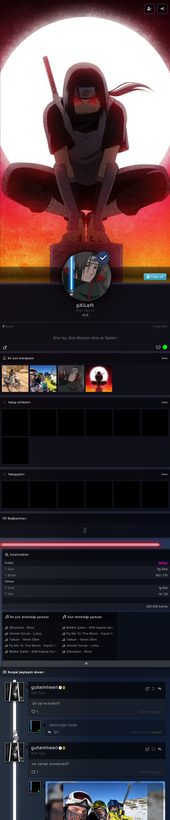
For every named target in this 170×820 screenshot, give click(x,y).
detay (163, 433)
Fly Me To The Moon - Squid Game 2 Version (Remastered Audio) (31, 515)
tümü (164, 228)
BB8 (46, 781)
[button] (86, 533)
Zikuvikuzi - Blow (19, 498)
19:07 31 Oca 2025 (150, 642)
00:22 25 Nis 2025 (149, 582)
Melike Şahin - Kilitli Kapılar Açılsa (31, 521)
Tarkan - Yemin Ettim (22, 509)
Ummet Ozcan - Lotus (23, 503)
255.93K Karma (157, 476)
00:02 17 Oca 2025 (149, 790)
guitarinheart (48, 558)
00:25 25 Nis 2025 (140, 602)
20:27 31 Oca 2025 (140, 730)
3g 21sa (162, 439)
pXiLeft (42, 766)
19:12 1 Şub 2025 (141, 750)
